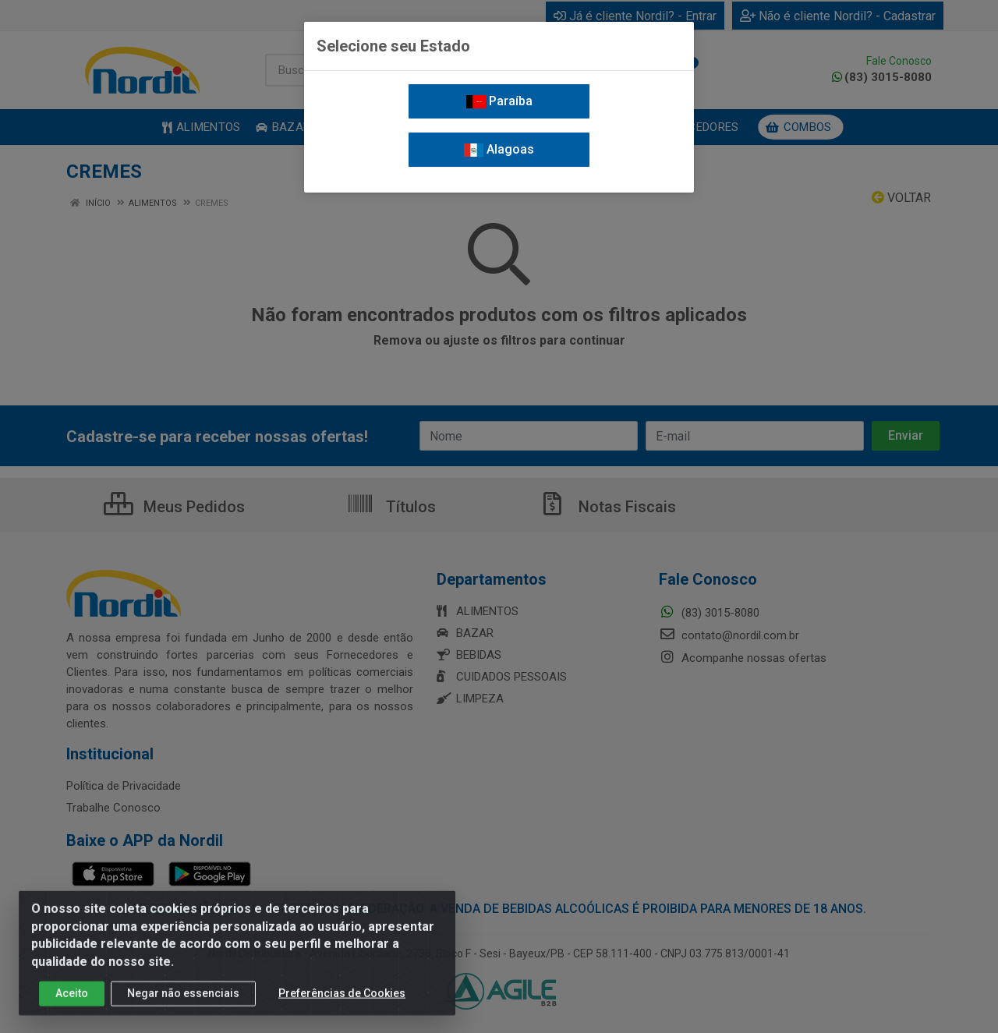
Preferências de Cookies (341, 999)
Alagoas (499, 149)
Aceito (71, 999)
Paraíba (499, 101)
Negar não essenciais (183, 999)
